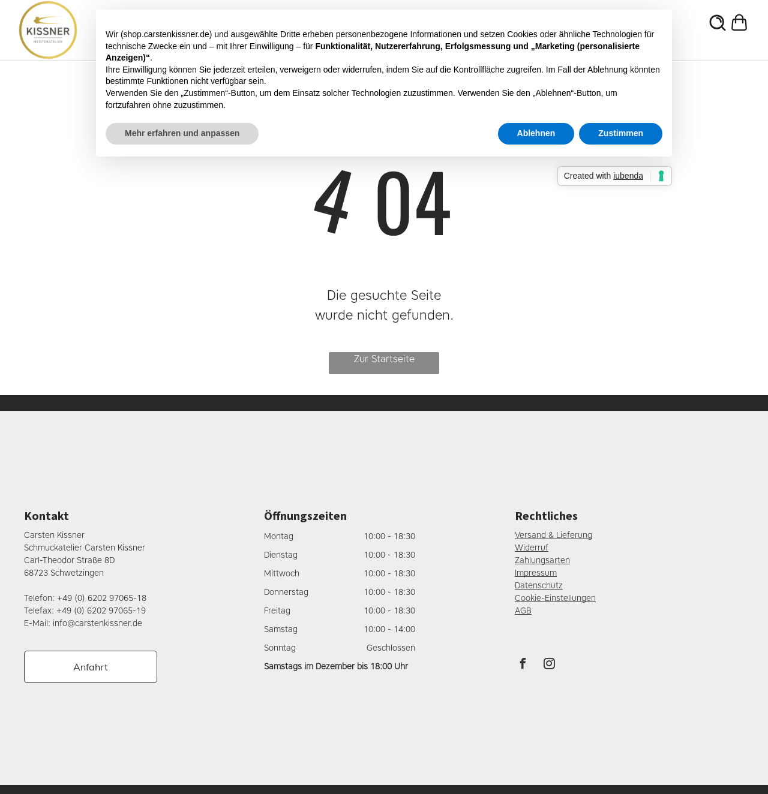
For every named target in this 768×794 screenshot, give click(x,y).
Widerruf (531, 548)
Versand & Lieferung (553, 535)
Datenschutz (539, 586)
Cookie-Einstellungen (555, 598)
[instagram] (549, 665)
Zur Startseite (384, 359)
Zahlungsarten (542, 560)
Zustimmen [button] (620, 133)
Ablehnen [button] (536, 133)
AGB (523, 611)
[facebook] (523, 665)
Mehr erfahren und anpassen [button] (182, 133)
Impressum (536, 573)
